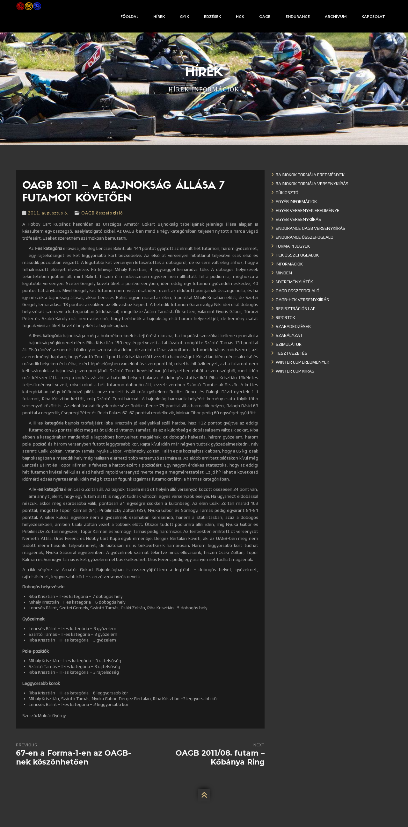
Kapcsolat (373, 16)
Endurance (298, 16)
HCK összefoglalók (297, 255)
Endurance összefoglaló (304, 237)
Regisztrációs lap (296, 308)
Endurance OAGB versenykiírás (310, 228)
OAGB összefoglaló (102, 212)
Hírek (159, 16)
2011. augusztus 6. (48, 212)
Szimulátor (289, 344)
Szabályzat (289, 335)
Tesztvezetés (291, 353)
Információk (289, 263)
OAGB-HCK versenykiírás (302, 299)
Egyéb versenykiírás (298, 219)
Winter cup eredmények (302, 362)
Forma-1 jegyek (293, 246)
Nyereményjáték (294, 281)
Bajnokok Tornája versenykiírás (312, 183)
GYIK (184, 16)
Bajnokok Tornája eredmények (310, 174)
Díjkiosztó (287, 192)
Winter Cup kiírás (295, 371)
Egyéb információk (296, 201)
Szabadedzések (293, 326)
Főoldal (129, 16)
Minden (284, 272)
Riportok (285, 317)
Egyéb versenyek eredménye (307, 210)
